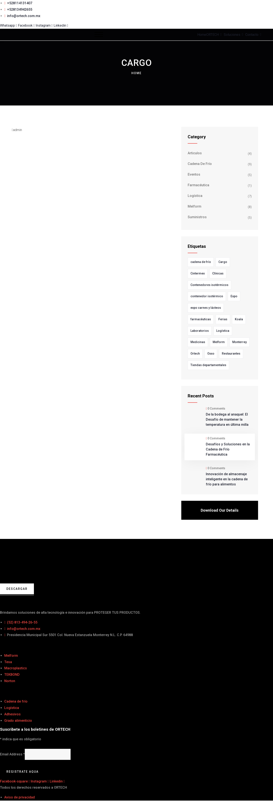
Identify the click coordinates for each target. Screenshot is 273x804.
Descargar (17, 588)
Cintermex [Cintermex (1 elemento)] (197, 273)
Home (136, 73)
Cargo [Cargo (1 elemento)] (222, 262)
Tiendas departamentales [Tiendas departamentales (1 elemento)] (208, 365)
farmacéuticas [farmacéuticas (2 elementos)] (200, 319)
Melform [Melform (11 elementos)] (219, 342)
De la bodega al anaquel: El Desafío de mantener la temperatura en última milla (227, 419)
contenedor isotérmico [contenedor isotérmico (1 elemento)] (206, 296)
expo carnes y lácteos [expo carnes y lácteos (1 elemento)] (205, 307)
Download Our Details (219, 510)
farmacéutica (198, 185)
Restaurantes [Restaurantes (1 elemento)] (231, 353)
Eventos (194, 174)
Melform (194, 206)
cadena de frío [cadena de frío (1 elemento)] (200, 262)
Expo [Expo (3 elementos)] (234, 296)
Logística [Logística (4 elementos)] (222, 330)
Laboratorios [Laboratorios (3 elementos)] (199, 330)
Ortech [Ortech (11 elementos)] (195, 353)
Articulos (195, 153)
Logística (195, 196)
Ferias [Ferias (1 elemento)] (222, 319)
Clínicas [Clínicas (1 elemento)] (218, 273)
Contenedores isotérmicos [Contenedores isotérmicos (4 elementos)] (209, 285)
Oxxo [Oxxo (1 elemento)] (210, 353)
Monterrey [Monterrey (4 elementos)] (239, 342)
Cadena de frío (200, 164)
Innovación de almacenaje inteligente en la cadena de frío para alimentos (227, 479)
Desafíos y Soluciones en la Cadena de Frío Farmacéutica (228, 449)
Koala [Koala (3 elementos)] (239, 319)
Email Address (12, 754)
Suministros (197, 217)
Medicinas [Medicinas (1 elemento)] (197, 342)
